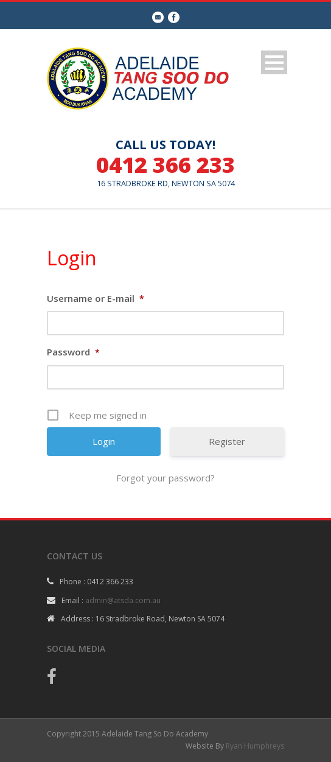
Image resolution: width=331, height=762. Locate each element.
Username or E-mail (95, 298)
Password (73, 352)
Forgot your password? (165, 478)
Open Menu (274, 62)
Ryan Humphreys (255, 746)
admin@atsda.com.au (123, 600)
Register (227, 441)
